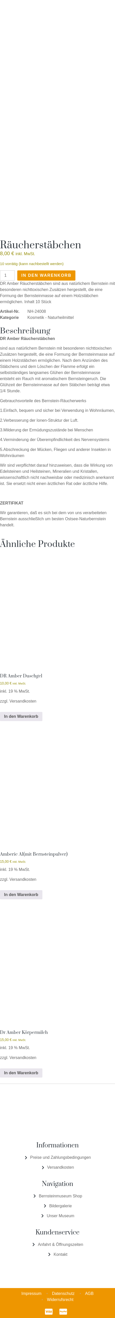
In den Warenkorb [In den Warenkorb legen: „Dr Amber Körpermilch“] (21, 1073)
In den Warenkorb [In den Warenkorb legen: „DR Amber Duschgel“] (21, 716)
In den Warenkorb (46, 275)
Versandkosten (22, 701)
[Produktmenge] (7, 275)
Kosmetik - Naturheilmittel (50, 317)
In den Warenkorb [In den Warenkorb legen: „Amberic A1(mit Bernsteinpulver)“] (21, 894)
